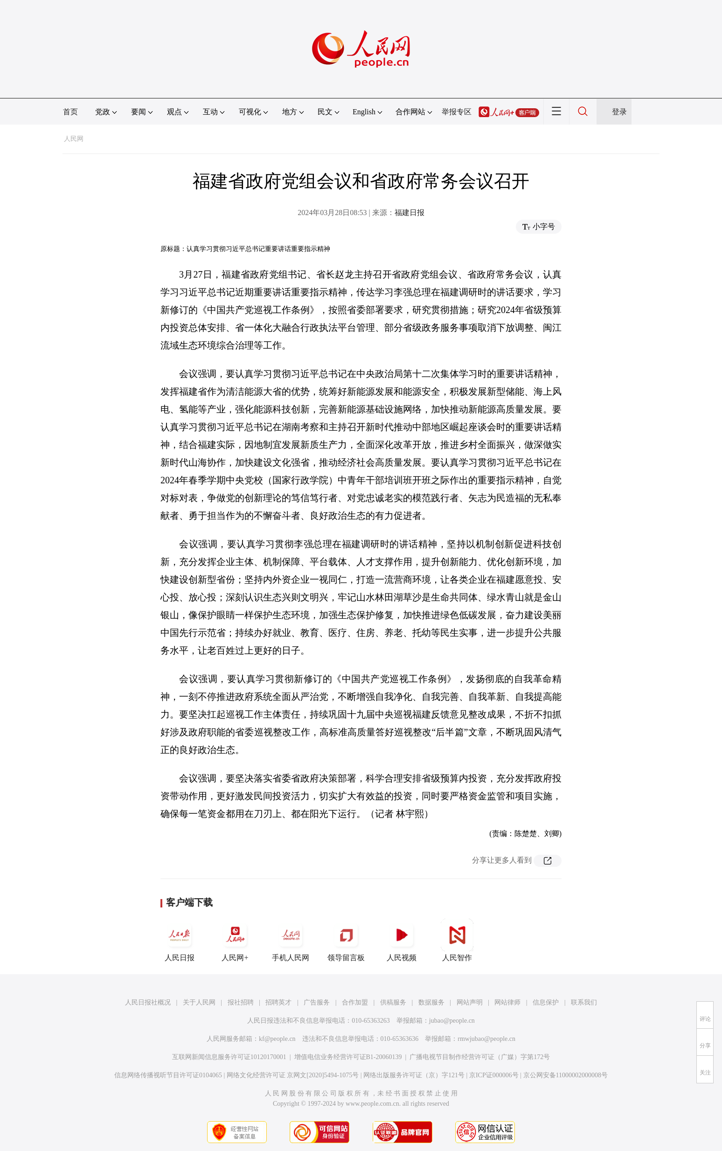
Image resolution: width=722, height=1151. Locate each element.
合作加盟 (355, 1002)
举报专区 (457, 112)
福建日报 (409, 212)
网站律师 (507, 1002)
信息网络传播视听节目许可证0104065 (168, 1075)
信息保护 (546, 1002)
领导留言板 (346, 940)
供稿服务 (393, 1002)
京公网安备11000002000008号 (565, 1075)
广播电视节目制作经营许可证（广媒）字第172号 (480, 1056)
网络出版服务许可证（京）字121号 (414, 1075)
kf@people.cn (277, 1038)
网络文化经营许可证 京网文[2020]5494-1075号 (293, 1075)
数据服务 (431, 1002)
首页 (70, 112)
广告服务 (317, 1002)
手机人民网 (290, 940)
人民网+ (235, 940)
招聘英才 (278, 1002)
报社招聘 (241, 1002)
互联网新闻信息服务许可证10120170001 (229, 1056)
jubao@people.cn (452, 1020)
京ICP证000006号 (494, 1075)
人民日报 (179, 940)
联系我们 (584, 1002)
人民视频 (401, 940)
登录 (619, 112)
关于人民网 (199, 1002)
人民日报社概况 (148, 1002)
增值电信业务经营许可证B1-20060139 (348, 1056)
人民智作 (457, 940)
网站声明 (470, 1002)
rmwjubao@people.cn (486, 1038)
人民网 (73, 138)
